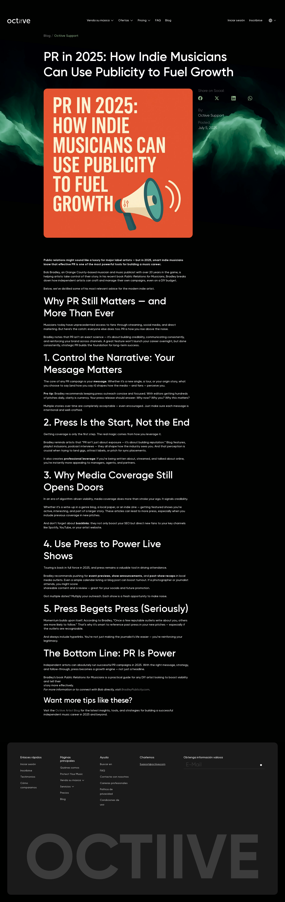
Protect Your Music (71, 773)
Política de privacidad (106, 791)
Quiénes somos (69, 767)
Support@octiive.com (152, 764)
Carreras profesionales (114, 783)
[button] (100, 20)
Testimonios (27, 776)
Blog (168, 20)
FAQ (158, 20)
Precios (64, 792)
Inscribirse (255, 20)
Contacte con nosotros (114, 776)
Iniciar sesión (236, 20)
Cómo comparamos (28, 785)
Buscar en (106, 764)
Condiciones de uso (109, 802)
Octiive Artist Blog (67, 710)
